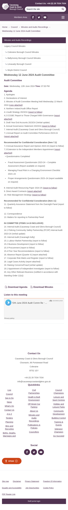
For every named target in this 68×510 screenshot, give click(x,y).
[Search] (42, 9)
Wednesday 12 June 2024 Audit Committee (21, 31)
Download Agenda (16, 287)
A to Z (9, 414)
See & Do (9, 398)
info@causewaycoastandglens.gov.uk (34, 381)
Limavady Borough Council (18, 64)
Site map (5, 481)
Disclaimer (17, 481)
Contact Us (9, 410)
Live (9, 390)
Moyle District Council (16, 70)
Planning (9, 422)
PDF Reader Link (8, 494)
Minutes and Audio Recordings (34, 27)
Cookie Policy (48, 488)
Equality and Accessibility (11, 488)
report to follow (35, 112)
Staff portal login (34, 501)
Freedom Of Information (52, 481)
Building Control (59, 418)
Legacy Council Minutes (14, 46)
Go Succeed (58, 436)
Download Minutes (41, 287)
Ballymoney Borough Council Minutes (23, 58)
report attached (11, 136)
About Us (34, 411)
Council (14, 27)
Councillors (34, 432)
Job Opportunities (32, 488)
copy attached (16, 105)
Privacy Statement (32, 481)
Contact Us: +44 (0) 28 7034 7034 (50, 3)
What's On (9, 406)
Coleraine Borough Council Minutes (22, 52)
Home (4, 27)
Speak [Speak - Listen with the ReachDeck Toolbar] (11, 461)
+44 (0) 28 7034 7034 (34, 377)
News (9, 402)
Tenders (9, 418)
